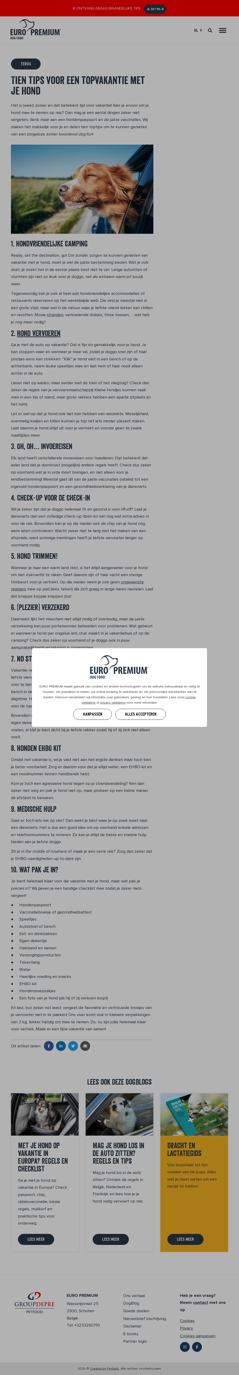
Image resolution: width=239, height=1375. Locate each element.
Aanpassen (92, 714)
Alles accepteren (140, 714)
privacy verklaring (113, 703)
